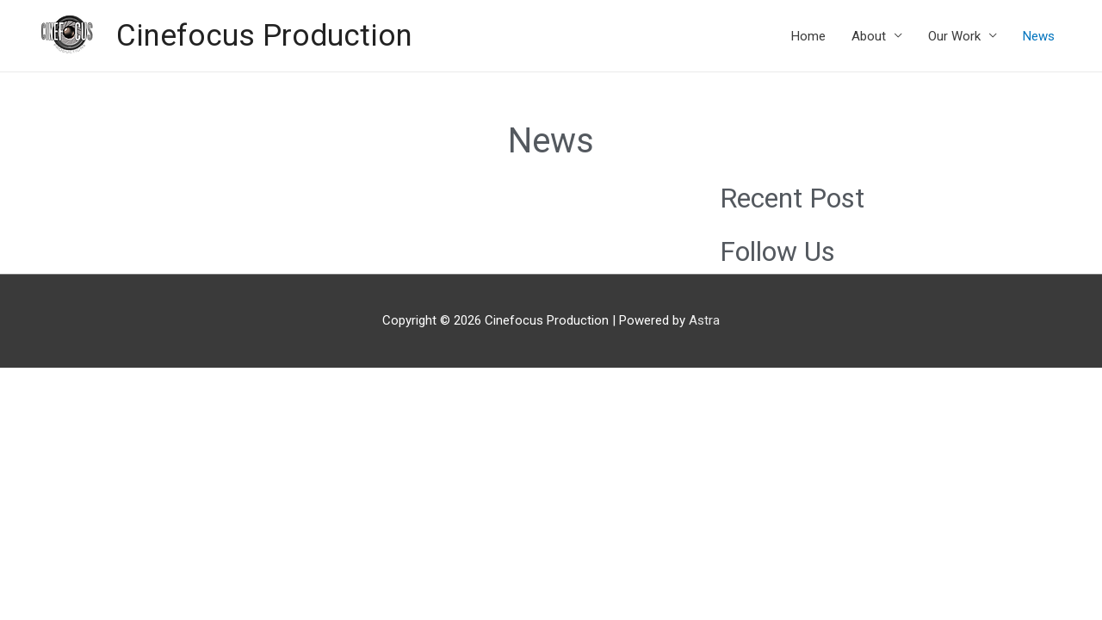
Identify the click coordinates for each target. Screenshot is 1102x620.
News (1039, 36)
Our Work (954, 36)
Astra (704, 320)
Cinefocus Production (264, 35)
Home (808, 36)
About (868, 36)
